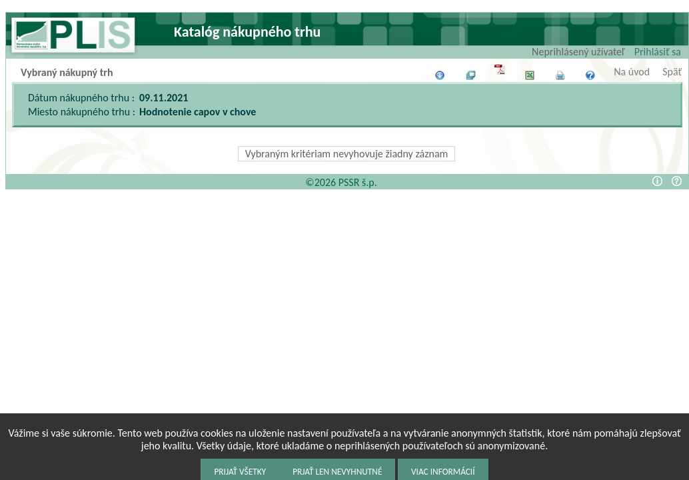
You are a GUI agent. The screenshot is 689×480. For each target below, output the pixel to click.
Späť (672, 71)
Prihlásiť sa (657, 51)
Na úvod (632, 71)
